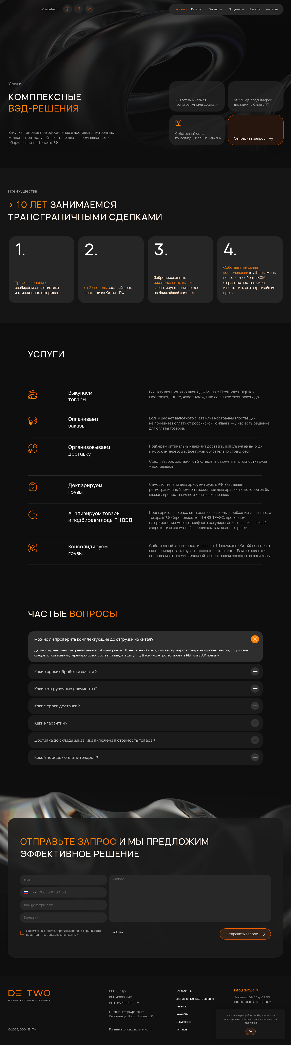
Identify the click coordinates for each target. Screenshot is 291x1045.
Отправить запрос (250, 138)
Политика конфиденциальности (130, 1029)
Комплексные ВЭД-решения (194, 999)
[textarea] (190, 898)
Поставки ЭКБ (184, 991)
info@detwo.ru (246, 990)
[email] (63, 905)
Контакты (181, 1029)
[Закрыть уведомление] (282, 1012)
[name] (63, 880)
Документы (183, 1022)
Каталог (180, 1006)
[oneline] (63, 917)
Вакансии (181, 1014)
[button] (89, 8)
